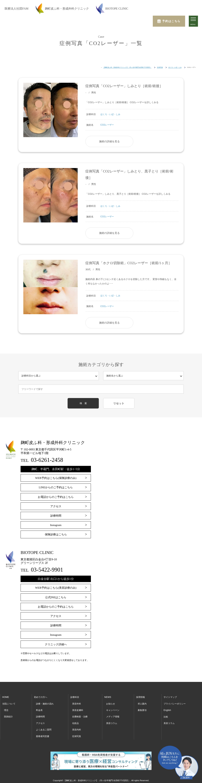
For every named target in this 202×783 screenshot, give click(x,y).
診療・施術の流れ (45, 702)
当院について (9, 702)
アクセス (56, 505)
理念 (6, 709)
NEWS (107, 696)
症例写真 (77, 735)
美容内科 (77, 728)
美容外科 (77, 702)
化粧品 (75, 722)
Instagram (56, 523)
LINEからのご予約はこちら (56, 486)
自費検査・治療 (80, 715)
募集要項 (142, 709)
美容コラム (112, 722)
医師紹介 (9, 715)
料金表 (39, 709)
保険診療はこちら (56, 533)
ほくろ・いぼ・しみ (111, 114)
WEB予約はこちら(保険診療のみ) (55, 476)
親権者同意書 (43, 735)
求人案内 (142, 702)
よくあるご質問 (44, 728)
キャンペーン (113, 709)
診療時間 (56, 514)
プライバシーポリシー (175, 702)
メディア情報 (113, 715)
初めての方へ (41, 696)
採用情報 (141, 696)
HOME (5, 696)
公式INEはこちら (55, 596)
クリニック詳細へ (56, 643)
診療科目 (75, 696)
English (167, 709)
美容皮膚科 (78, 709)
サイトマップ (170, 696)
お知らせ (111, 702)
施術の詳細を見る (108, 141)
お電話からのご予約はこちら (56, 495)
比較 (165, 715)
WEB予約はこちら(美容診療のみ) (55, 586)
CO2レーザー (107, 124)
